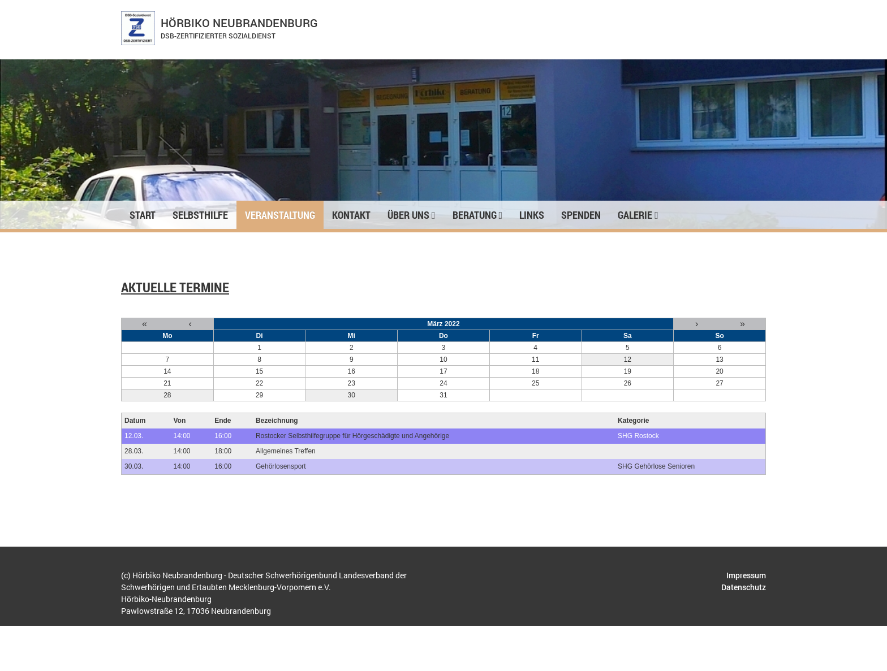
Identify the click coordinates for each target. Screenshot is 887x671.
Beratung (478, 215)
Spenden (581, 215)
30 (351, 395)
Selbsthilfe (200, 215)
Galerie (638, 215)
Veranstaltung (280, 215)
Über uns (411, 215)
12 (627, 359)
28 (167, 395)
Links (531, 215)
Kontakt (351, 215)
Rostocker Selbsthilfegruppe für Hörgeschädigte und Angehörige (352, 436)
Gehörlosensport (281, 466)
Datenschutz (743, 587)
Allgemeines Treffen (286, 451)
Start (143, 215)
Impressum (746, 575)
